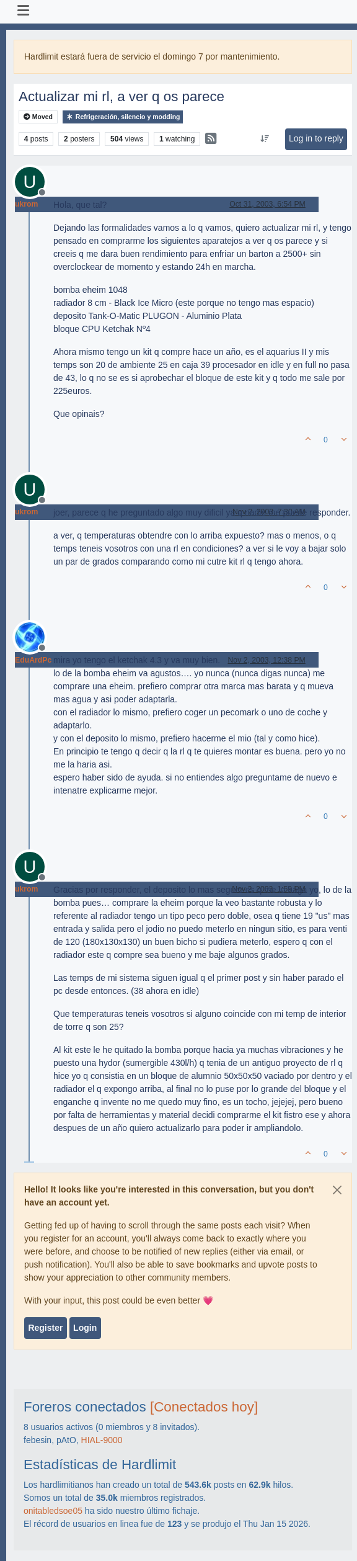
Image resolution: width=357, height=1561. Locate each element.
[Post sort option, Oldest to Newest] (264, 139)
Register (45, 1328)
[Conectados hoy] (204, 1407)
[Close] (337, 1190)
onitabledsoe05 (53, 1511)
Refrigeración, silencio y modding (123, 117)
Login (85, 1328)
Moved (38, 117)
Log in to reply (316, 138)
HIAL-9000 (102, 1440)
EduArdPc (33, 660)
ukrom (26, 204)
